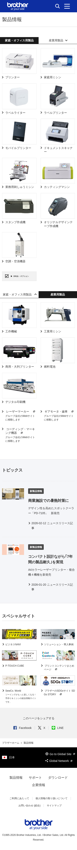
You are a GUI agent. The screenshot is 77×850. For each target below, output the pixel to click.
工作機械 (11, 331)
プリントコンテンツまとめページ (59, 667)
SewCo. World (20, 696)
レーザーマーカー (20, 412)
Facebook (22, 728)
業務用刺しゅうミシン (19, 187)
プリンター (12, 77)
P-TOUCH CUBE (14, 665)
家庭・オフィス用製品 (17, 294)
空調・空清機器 (15, 261)
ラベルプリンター (55, 112)
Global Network (58, 760)
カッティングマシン (57, 187)
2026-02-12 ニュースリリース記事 (52, 526)
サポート (35, 777)
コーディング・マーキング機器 (20, 431)
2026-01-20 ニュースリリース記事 (52, 587)
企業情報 (38, 785)
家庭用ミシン (52, 77)
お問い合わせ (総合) (29, 805)
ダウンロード (58, 777)
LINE (58, 728)
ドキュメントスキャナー (58, 149)
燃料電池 (49, 366)
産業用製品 (56, 40)
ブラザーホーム (11, 742)
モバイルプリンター (18, 148)
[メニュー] (67, 6)
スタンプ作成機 (15, 222)
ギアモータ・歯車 (59, 412)
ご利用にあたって (19, 798)
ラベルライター (15, 112)
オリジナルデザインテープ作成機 (58, 224)
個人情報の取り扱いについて (52, 798)
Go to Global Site (60, 754)
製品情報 (16, 777)
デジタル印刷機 (15, 401)
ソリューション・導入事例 (59, 644)
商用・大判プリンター (19, 366)
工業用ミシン (52, 331)
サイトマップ (54, 805)
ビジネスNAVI (13, 644)
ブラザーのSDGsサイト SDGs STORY (59, 692)
